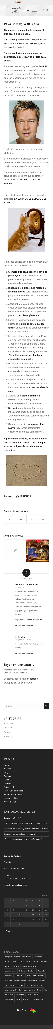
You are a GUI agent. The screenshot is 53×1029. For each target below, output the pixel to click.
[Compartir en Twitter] (20, 519)
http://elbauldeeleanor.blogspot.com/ (29, 620)
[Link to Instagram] (43, 10)
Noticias (7, 769)
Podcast (7, 776)
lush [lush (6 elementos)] (34, 976)
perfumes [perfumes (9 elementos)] (34, 985)
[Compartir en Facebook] (9, 519)
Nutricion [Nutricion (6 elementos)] (42, 980)
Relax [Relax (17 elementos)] (39, 990)
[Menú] (33, 10)
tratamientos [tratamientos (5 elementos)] (9, 999)
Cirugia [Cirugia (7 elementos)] (7, 966)
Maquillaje (8, 736)
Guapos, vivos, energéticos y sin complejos (20, 834)
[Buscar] (27, 10)
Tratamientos (9, 723)
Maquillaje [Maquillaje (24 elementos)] (8, 980)
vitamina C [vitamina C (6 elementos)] (26, 999)
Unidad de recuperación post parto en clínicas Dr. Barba (26, 828)
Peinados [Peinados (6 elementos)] (20, 985)
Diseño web (26, 1010)
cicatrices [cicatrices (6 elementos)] (43, 961)
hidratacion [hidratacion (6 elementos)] (8, 976)
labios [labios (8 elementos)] (29, 976)
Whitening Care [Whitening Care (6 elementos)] (38, 999)
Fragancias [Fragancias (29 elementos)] (41, 971)
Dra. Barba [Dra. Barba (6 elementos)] (31, 971)
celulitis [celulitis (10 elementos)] (35, 961)
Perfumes (7, 732)
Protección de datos (13, 794)
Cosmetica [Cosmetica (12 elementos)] (15, 966)
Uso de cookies (11, 798)
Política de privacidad (13, 791)
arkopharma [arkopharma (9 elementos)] (38, 956)
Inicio (6, 765)
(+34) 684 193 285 (16, 868)
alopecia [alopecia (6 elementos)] (17, 956)
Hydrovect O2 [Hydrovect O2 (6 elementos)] (19, 976)
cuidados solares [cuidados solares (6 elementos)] (10, 971)
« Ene (7, 931)
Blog (6, 772)
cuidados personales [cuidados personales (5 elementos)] (29, 966)
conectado (32, 679)
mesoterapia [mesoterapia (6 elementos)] (32, 980)
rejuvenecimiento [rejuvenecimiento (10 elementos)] (29, 990)
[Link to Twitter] (47, 10)
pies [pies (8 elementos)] (6, 990)
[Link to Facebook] (39, 10)
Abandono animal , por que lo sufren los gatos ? (23, 839)
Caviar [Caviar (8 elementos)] (28, 961)
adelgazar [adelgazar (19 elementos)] (8, 956)
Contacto (8, 783)
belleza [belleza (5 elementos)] (15, 961)
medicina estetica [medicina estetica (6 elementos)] (20, 980)
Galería (7, 780)
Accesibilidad (10, 802)
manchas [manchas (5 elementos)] (41, 976)
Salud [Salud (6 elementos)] (45, 990)
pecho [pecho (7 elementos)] (13, 985)
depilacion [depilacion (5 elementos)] (22, 971)
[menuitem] (27, 10)
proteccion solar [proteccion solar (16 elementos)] (16, 990)
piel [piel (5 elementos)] (41, 985)
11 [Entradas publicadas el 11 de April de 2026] (39, 910)
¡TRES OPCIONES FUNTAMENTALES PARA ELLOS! (25, 823)
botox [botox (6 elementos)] (22, 961)
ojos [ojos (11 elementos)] (6, 985)
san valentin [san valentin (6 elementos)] (9, 995)
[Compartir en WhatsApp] (32, 519)
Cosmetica (8, 728)
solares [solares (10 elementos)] (29, 995)
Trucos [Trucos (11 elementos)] (18, 999)
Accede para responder (24, 625)
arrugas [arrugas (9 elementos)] (7, 961)
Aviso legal (9, 787)
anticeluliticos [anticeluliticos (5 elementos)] (26, 956)
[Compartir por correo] (43, 519)
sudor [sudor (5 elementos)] (36, 995)
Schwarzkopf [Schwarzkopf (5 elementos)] (20, 995)
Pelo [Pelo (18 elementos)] (27, 985)
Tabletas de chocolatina (13, 818)
